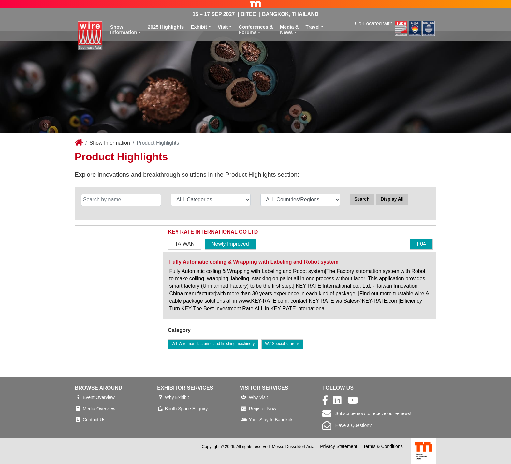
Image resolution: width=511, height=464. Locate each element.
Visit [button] (223, 27)
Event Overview (99, 397)
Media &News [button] (289, 29)
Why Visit (258, 397)
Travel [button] (313, 27)
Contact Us (94, 419)
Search (362, 199)
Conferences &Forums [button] (256, 29)
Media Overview (99, 408)
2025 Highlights (166, 27)
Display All (392, 199)
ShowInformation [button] (123, 29)
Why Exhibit (177, 397)
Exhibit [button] (199, 27)
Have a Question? (347, 425)
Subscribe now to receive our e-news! (366, 413)
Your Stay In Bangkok (271, 419)
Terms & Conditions (382, 446)
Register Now (262, 408)
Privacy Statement (338, 446)
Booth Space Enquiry (186, 408)
